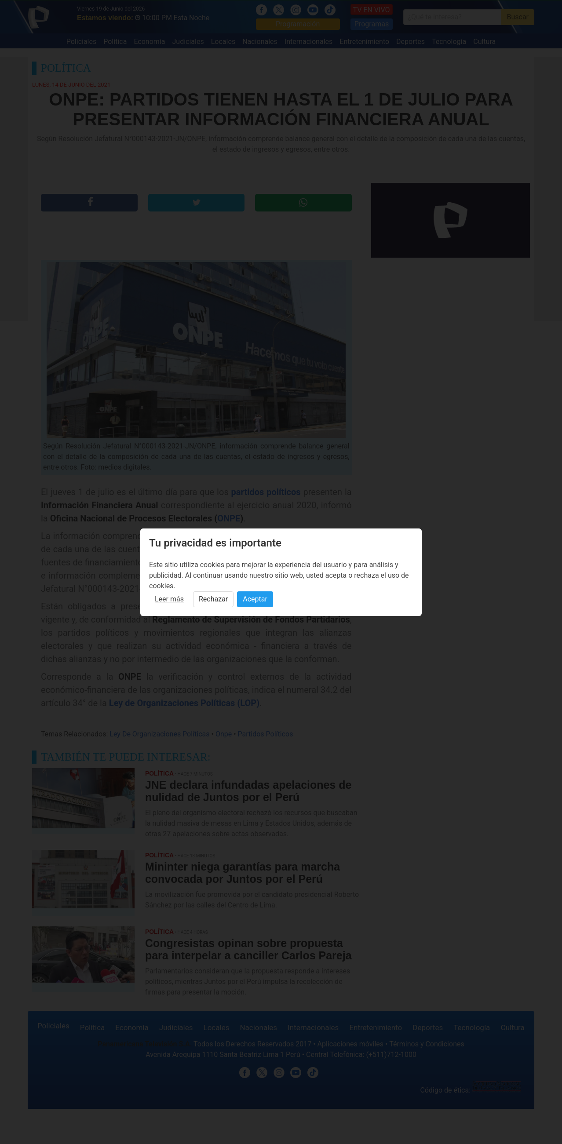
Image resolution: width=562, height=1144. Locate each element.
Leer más (169, 599)
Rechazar (213, 599)
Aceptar (255, 599)
